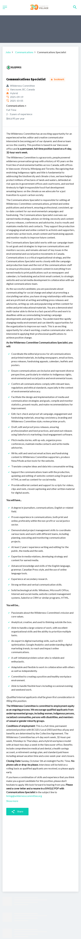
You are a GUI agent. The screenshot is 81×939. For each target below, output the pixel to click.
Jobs (8, 52)
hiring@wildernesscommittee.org (24, 795)
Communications (24, 52)
